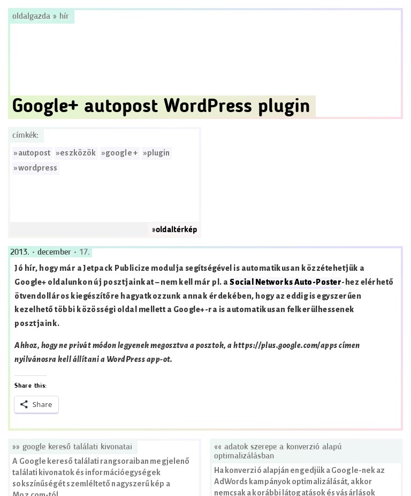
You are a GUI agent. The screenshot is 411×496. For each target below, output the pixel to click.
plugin (158, 153)
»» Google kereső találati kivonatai (72, 447)
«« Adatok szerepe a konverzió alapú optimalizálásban (277, 452)
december (55, 252)
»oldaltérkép (174, 230)
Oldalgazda (32, 16)
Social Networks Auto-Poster (285, 282)
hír (64, 16)
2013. (21, 252)
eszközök (78, 153)
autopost (34, 153)
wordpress (38, 168)
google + (121, 153)
